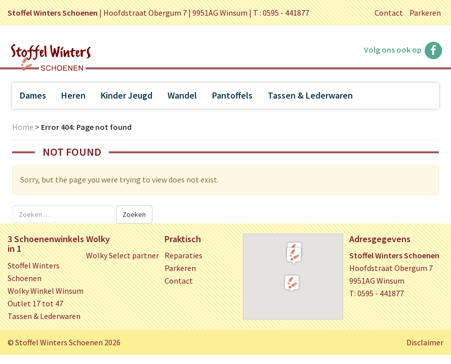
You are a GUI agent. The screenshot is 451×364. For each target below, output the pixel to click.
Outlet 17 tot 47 (35, 303)
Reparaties (183, 255)
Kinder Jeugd (126, 95)
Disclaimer (424, 342)
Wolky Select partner (122, 255)
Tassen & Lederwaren (310, 95)
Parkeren (425, 13)
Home (22, 127)
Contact (389, 13)
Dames (33, 95)
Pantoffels (232, 95)
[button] (294, 255)
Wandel (182, 95)
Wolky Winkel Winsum (46, 291)
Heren (73, 95)
